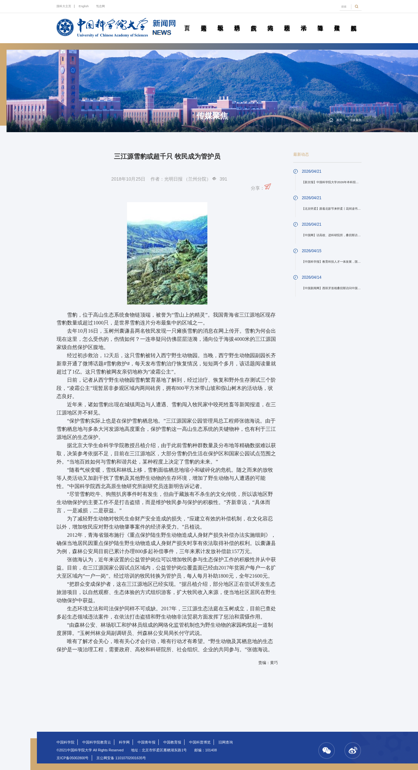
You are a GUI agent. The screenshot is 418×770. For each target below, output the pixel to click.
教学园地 (220, 20)
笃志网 (100, 6)
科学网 (124, 742)
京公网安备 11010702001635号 (121, 758)
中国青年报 (146, 742)
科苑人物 (270, 20)
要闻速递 (204, 20)
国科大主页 (63, 6)
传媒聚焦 (337, 20)
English (84, 6)
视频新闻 (354, 20)
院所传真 (254, 20)
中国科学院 (65, 742)
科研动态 (237, 20)
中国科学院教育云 (96, 742)
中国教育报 (172, 742)
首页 (187, 20)
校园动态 (287, 20)
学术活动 (304, 20)
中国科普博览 (200, 742)
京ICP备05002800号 (72, 758)
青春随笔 (320, 20)
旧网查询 (225, 742)
